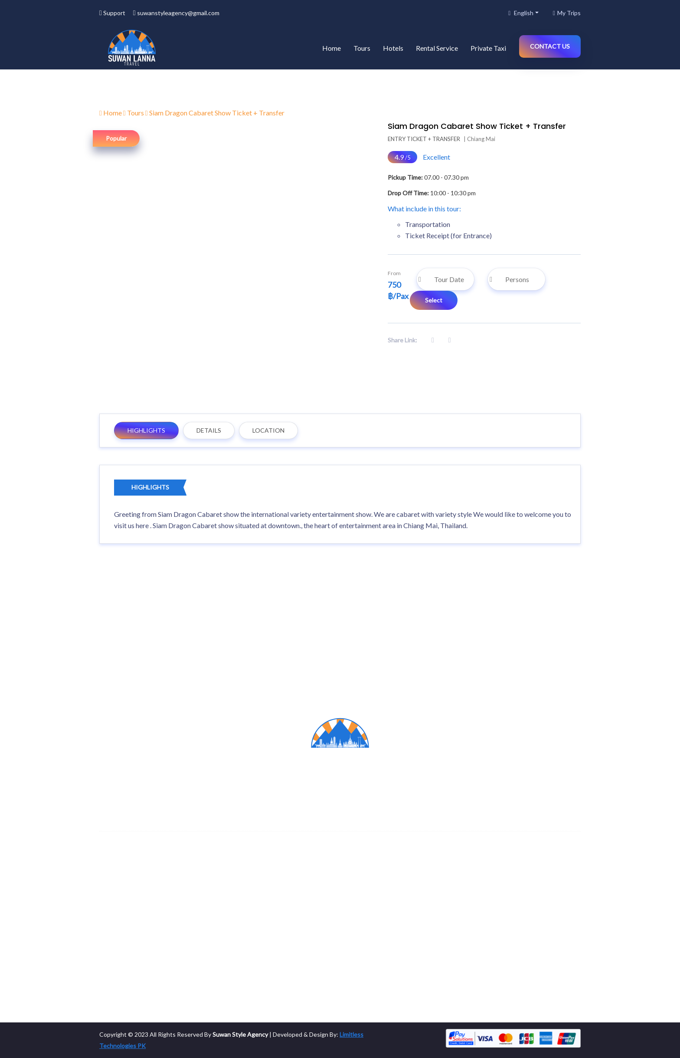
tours (111, 912)
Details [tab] (208, 430)
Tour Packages (494, 929)
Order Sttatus (370, 947)
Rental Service (437, 48)
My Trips (567, 12)
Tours (361, 48)
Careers (238, 929)
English (520, 12)
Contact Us (550, 46)
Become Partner (249, 912)
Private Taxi (488, 48)
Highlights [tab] (146, 430)
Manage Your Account (381, 912)
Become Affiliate (249, 947)
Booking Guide (371, 964)
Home (331, 48)
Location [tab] (268, 430)
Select (433, 300)
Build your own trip (376, 929)
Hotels (393, 48)
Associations (244, 964)
